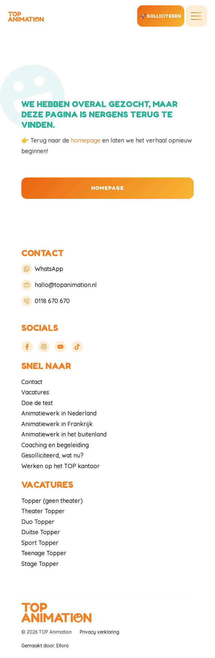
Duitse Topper (40, 532)
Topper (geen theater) (52, 501)
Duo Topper (37, 522)
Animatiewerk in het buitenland (63, 434)
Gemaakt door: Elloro (45, 646)
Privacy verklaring (99, 632)
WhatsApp (42, 269)
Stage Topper (40, 564)
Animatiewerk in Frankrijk (56, 424)
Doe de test (37, 403)
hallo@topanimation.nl (59, 285)
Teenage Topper (43, 553)
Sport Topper (39, 543)
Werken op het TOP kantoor (60, 466)
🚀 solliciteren (160, 16)
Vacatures (35, 392)
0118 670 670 (45, 301)
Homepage (107, 188)
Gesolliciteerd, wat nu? (52, 455)
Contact (31, 382)
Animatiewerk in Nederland (58, 413)
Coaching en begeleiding (55, 445)
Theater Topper (43, 511)
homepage (85, 140)
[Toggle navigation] (196, 16)
